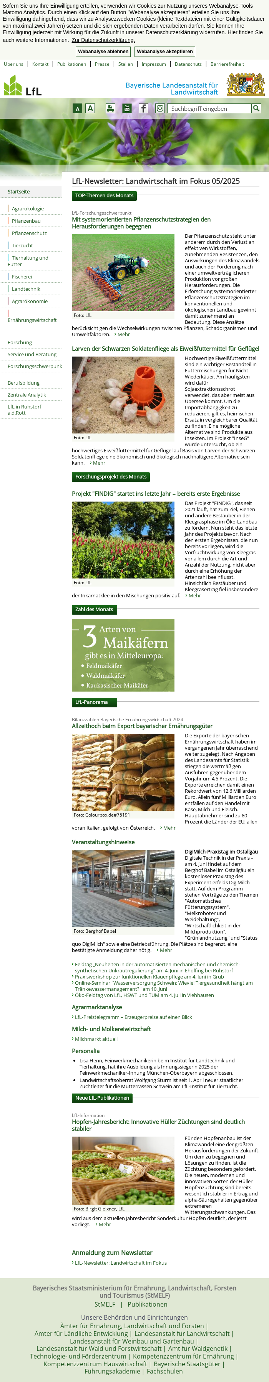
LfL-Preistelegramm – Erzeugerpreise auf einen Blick (133, 1017)
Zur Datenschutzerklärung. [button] (103, 40)
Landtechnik (24, 288)
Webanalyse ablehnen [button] (103, 51)
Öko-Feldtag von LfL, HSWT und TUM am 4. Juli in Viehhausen (144, 995)
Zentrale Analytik (27, 394)
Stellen (125, 64)
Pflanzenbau (24, 220)
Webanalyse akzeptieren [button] (165, 51)
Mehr (124, 334)
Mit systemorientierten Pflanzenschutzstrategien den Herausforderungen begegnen (141, 222)
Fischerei (20, 276)
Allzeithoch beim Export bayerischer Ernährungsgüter (142, 726)
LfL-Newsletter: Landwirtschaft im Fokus (121, 1262)
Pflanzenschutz (27, 233)
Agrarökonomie (28, 301)
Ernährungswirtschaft (32, 316)
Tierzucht (20, 245)
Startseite (19, 191)
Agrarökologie (26, 208)
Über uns (13, 64)
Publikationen (71, 64)
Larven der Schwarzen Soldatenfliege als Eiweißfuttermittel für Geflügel (165, 348)
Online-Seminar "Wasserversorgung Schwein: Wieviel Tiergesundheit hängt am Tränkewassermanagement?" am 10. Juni (164, 985)
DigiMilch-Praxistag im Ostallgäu (221, 851)
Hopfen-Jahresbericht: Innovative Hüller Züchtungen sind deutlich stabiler (158, 1125)
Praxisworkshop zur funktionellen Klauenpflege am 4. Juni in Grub (149, 976)
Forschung (20, 342)
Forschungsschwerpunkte (35, 366)
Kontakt (40, 64)
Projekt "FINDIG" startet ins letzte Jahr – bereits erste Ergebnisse (156, 493)
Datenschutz (188, 64)
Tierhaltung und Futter (28, 260)
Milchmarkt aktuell (96, 1038)
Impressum (154, 64)
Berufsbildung (24, 382)
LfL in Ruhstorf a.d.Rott (24, 409)
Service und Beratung (32, 354)
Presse (102, 64)
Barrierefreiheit (227, 64)
